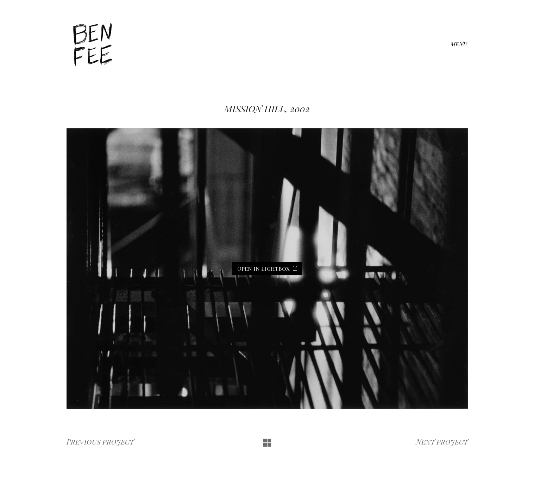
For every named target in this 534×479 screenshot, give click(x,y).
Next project (442, 441)
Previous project (100, 441)
